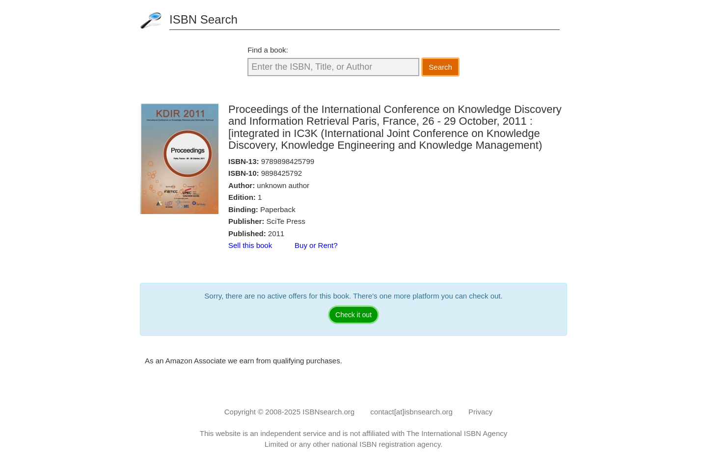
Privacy (480, 412)
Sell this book (250, 245)
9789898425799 (287, 161)
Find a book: (267, 50)
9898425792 (281, 173)
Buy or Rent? (316, 245)
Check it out (353, 315)
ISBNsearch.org (328, 412)
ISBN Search (203, 19)
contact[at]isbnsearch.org (411, 412)
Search (440, 67)
